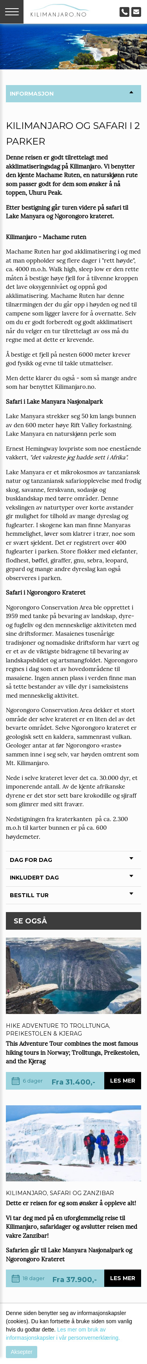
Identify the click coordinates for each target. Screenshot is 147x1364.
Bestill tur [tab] (71, 895)
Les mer (122, 1080)
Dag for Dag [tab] (71, 859)
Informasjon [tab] (71, 93)
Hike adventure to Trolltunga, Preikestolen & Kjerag (58, 1029)
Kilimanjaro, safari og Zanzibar (60, 1193)
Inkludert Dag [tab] (71, 877)
